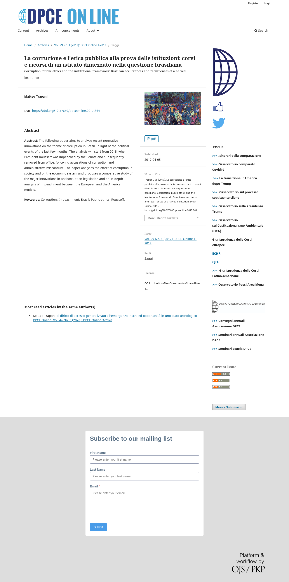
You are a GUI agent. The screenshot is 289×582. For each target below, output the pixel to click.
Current (23, 30)
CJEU (215, 262)
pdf (153, 139)
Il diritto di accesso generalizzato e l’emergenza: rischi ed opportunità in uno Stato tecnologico (127, 316)
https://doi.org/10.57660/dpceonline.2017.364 (66, 111)
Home (28, 45)
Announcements (68, 30)
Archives (42, 30)
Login (267, 3)
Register (253, 3)
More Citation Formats (163, 218)
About (91, 30)
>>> (215, 156)
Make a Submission (228, 407)
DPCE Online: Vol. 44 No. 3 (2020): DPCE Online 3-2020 (72, 320)
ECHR (216, 253)
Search (261, 30)
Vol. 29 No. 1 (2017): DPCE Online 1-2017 (80, 45)
